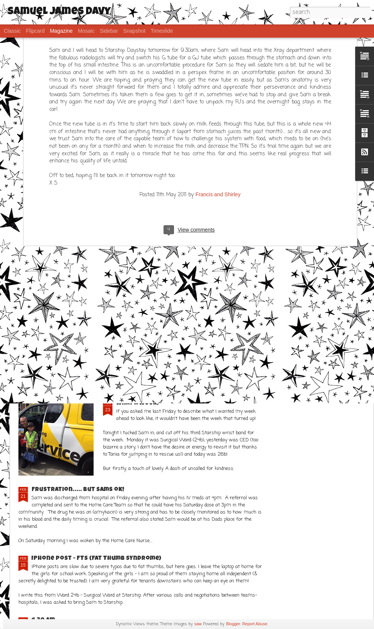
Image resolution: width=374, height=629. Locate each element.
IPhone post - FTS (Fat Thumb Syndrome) (96, 559)
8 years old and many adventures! (61, 216)
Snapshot (134, 31)
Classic (12, 31)
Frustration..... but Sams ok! (78, 490)
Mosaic (86, 31)
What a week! (137, 403)
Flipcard (35, 31)
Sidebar (109, 31)
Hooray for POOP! (149, 213)
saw (198, 623)
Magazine (61, 31)
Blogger (233, 623)
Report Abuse (254, 623)
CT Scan (128, 277)
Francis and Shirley (218, 69)
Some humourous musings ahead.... (327, 216)
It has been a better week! (75, 363)
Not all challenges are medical (240, 216)
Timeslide (162, 31)
